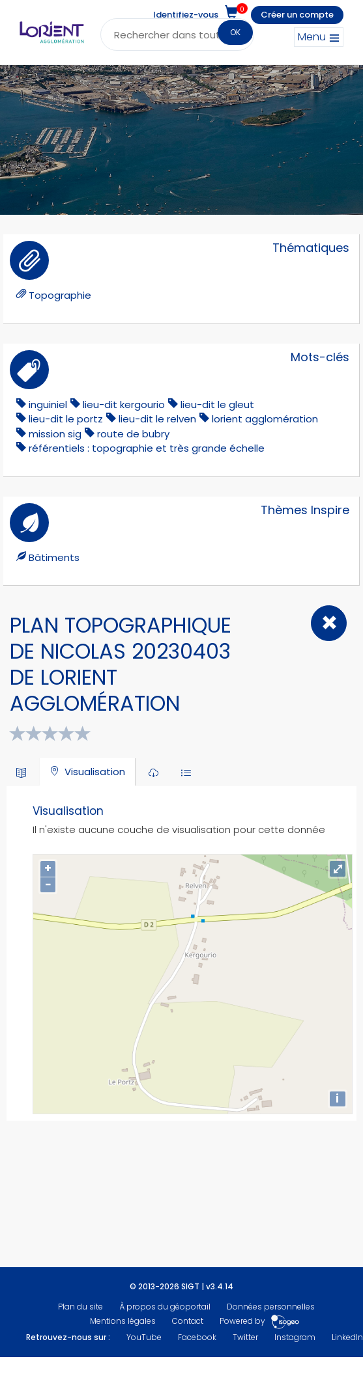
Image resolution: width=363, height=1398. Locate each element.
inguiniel (48, 404)
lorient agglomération (265, 419)
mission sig (55, 434)
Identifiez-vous (185, 14)
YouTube (144, 1337)
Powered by (260, 1320)
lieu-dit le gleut (217, 404)
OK (235, 32)
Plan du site (80, 1306)
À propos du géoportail (165, 1306)
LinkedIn (347, 1337)
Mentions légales (123, 1320)
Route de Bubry (133, 434)
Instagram (294, 1337)
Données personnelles (271, 1306)
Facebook (197, 1337)
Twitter (245, 1337)
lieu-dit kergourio (124, 404)
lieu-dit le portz (66, 419)
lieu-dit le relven (157, 419)
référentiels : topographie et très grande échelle (147, 448)
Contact (187, 1320)
